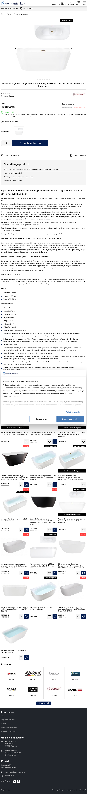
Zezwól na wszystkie (70, 419)
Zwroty (3, 724)
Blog (2, 716)
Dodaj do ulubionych (12, 155)
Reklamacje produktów (9, 728)
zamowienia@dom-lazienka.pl (15, 772)
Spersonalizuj (43, 419)
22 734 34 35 (9, 776)
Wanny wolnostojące (21, 14)
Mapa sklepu (5, 790)
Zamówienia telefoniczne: (17, 8)
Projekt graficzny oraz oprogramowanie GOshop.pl (69, 790)
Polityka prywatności (8, 731)
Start (3, 14)
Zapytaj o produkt (80, 155)
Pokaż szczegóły (73, 412)
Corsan (11, 96)
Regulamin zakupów (8, 720)
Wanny (9, 14)
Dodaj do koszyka (32, 143)
